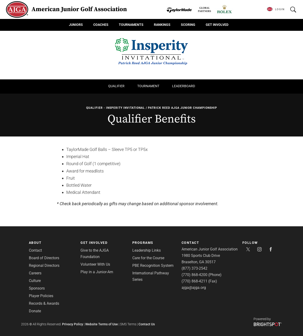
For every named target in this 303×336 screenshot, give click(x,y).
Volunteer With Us (95, 264)
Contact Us (146, 324)
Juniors (76, 25)
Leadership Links (146, 250)
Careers (35, 273)
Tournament (148, 86)
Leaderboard (183, 86)
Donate (35, 311)
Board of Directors (44, 258)
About (35, 243)
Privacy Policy (72, 324)
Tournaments (131, 25)
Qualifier (116, 86)
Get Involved (217, 25)
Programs (142, 243)
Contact (35, 250)
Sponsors (37, 288)
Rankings (162, 25)
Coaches (100, 25)
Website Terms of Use (101, 324)
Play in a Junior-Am (96, 272)
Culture (35, 280)
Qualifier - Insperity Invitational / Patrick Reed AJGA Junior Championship (151, 107)
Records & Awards (44, 303)
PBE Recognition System (153, 265)
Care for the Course (148, 258)
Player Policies (41, 296)
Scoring (188, 25)
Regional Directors (44, 265)
